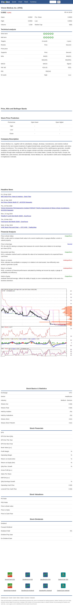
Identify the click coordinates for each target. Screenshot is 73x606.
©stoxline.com (4, 597)
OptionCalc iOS (63, 579)
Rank (26, 2)
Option (22, 597)
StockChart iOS (10, 579)
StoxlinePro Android (45, 590)
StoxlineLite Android (27, 590)
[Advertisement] (36, 92)
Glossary (32, 597)
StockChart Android (10, 590)
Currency (33, 2)
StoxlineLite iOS (28, 579)
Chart (20, 2)
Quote (14, 2)
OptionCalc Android (63, 590)
